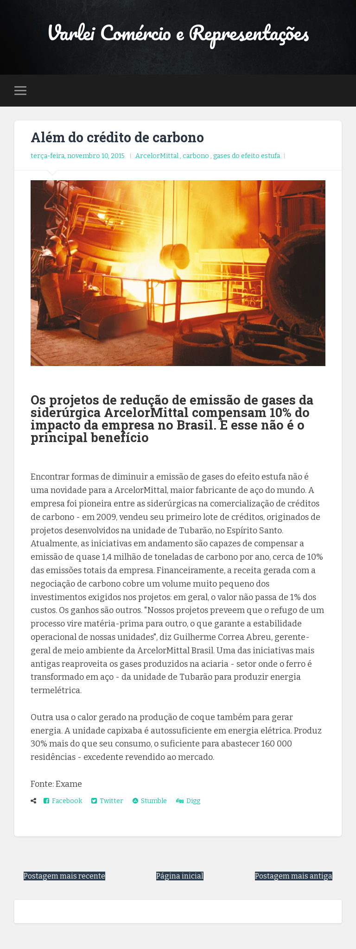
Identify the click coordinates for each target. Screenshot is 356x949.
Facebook (63, 801)
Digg (188, 801)
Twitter (107, 801)
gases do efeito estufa (246, 156)
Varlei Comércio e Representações (177, 32)
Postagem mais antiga (293, 876)
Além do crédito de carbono (117, 137)
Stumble (150, 801)
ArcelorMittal (157, 156)
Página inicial (179, 876)
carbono (196, 156)
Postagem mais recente (64, 876)
